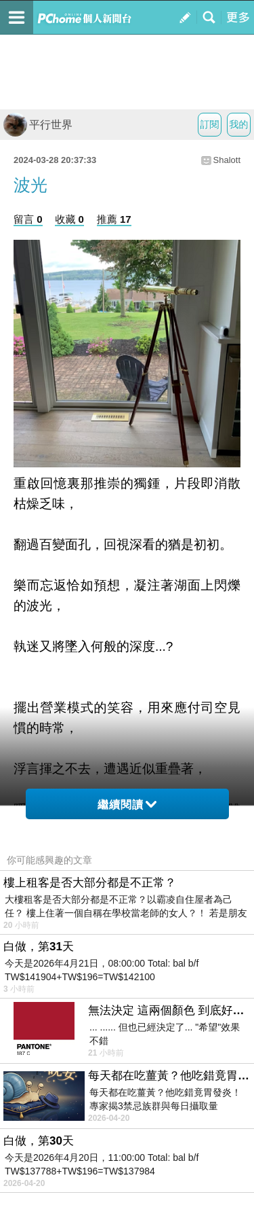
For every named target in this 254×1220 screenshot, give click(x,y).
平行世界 (37, 125)
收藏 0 (69, 219)
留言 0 (28, 219)
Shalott (226, 160)
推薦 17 (114, 219)
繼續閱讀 (127, 804)
